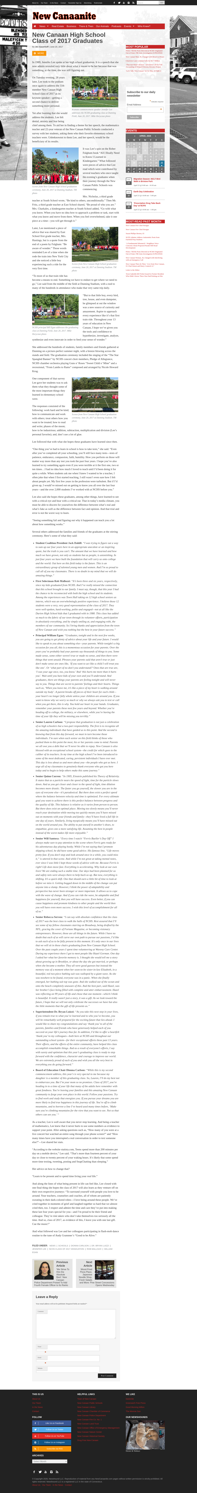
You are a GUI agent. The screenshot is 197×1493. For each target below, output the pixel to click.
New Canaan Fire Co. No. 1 (89, 1419)
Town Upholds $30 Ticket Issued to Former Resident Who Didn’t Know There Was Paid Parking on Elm (145, 275)
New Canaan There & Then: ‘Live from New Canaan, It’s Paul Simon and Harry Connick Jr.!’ (145, 265)
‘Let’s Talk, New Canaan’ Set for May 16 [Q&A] (143, 71)
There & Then (86, 26)
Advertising (87, 3)
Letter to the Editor (133, 270)
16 (151, 156)
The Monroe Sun (133, 1411)
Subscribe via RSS (48, 1448)
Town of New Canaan (86, 1399)
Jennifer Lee (39, 1249)
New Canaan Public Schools (90, 1403)
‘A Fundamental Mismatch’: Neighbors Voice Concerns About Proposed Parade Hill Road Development (142, 245)
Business (71, 26)
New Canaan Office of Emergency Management (98, 1428)
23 (151, 163)
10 (156, 150)
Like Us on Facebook (48, 1423)
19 (128, 163)
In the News (54, 3)
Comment (41, 1311)
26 (128, 169)
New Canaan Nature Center (89, 1432)
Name (42, 1347)
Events (130, 26)
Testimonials (98, 3)
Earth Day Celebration (144, 191)
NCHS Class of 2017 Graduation (66, 1249)
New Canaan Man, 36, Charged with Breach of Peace (145, 57)
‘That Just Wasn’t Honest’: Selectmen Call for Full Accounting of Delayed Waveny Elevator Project (144, 66)
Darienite (130, 1399)
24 (156, 163)
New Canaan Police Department (91, 1415)
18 (162, 156)
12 (128, 156)
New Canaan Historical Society (91, 1436)
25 (162, 163)
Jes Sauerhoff (41, 47)
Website (40, 1368)
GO (161, 3)
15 (145, 156)
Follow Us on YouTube (48, 1436)
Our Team (44, 3)
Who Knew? (144, 26)
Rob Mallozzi (94, 1249)
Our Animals (102, 26)
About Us (35, 3)
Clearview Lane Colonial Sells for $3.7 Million (143, 61)
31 (140, 144)
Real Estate (58, 26)
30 (134, 144)
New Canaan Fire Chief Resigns (137, 225)
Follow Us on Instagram (49, 1442)
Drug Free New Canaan (87, 1440)
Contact (63, 3)
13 (134, 156)
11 (162, 150)
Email (42, 1358)
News (44, 26)
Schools (63, 1246)
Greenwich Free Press (136, 1403)
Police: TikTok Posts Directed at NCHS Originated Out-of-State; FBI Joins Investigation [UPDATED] (144, 52)
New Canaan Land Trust (88, 1424)
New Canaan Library (86, 1407)
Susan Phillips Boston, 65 (135, 233)
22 (145, 163)
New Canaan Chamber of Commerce (93, 1411)
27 (134, 169)
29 (128, 144)
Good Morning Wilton (135, 1407)
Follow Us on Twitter (48, 1429)
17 (156, 156)
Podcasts (116, 26)
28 (140, 169)
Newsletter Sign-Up (74, 3)
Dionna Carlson (80, 1246)
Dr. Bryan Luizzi (100, 1246)
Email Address (144, 105)
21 (140, 163)
